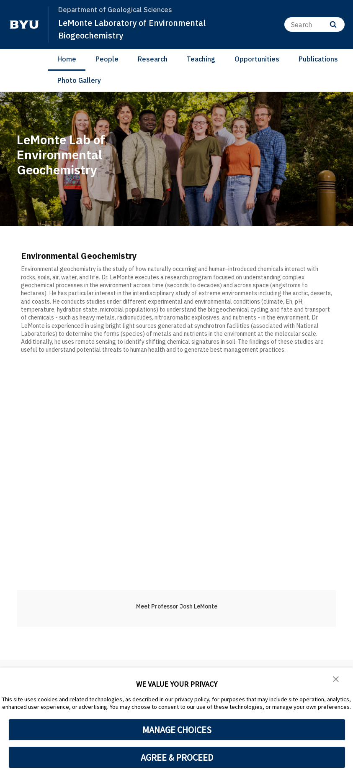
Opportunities (256, 59)
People (107, 59)
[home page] (24, 24)
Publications (318, 59)
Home (66, 59)
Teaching (201, 59)
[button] (336, 679)
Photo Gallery (79, 80)
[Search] (314, 24)
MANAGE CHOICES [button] (176, 730)
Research (152, 59)
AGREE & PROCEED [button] (177, 757)
